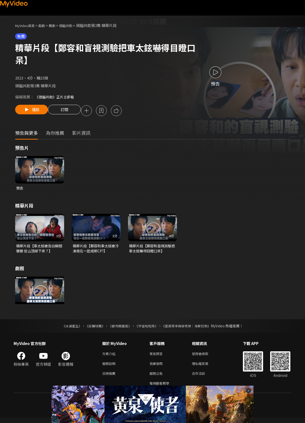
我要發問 (157, 366)
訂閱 (68, 111)
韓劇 (57, 25)
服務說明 (109, 366)
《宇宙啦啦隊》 (147, 328)
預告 (20, 189)
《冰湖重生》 (67, 328)
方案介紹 (109, 356)
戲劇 (45, 25)
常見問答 (157, 356)
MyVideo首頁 (26, 25)
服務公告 (157, 377)
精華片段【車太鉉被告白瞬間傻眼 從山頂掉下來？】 (39, 250)
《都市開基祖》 (118, 328)
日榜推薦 (109, 377)
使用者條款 (204, 356)
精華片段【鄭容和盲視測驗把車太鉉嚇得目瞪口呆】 (151, 250)
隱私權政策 (204, 366)
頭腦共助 (72, 25)
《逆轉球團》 (92, 328)
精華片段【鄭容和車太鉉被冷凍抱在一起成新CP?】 (95, 250)
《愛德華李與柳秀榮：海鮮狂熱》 (189, 328)
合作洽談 (202, 377)
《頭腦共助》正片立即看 (56, 96)
